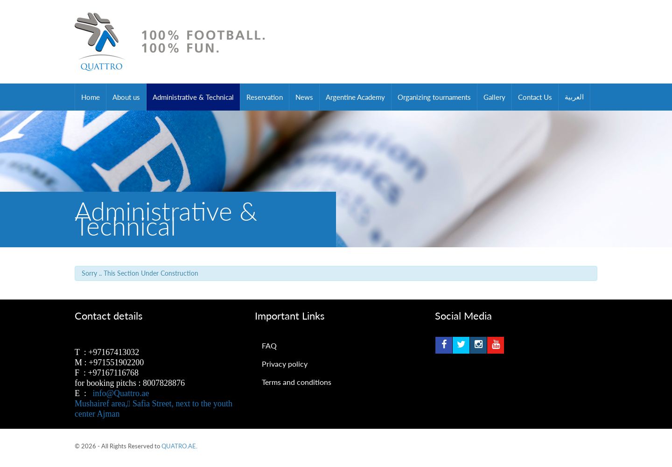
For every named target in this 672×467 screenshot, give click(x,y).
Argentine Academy (355, 97)
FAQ (269, 345)
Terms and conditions (296, 381)
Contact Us (535, 97)
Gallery (494, 97)
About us (126, 97)
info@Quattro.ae (121, 393)
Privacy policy (285, 363)
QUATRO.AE (178, 446)
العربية (574, 97)
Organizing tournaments (434, 97)
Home (90, 97)
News (304, 97)
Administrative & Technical (193, 97)
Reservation (264, 97)
